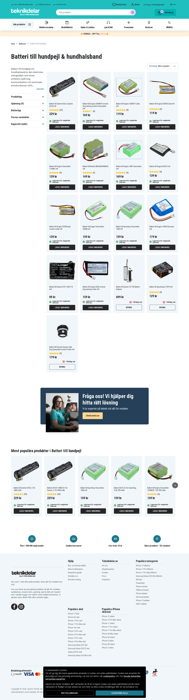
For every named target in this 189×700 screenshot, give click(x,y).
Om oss (105, 566)
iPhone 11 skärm (108, 623)
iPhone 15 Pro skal (75, 638)
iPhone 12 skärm (108, 616)
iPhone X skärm (108, 641)
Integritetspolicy (108, 569)
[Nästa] (175, 485)
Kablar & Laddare (88, 24)
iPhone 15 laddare (143, 600)
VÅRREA (169, 24)
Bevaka (129, 307)
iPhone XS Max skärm (110, 634)
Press (104, 576)
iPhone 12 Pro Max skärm (111, 620)
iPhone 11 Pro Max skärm (111, 630)
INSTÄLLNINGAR (69, 693)
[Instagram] (21, 606)
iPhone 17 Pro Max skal (77, 624)
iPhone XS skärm (108, 637)
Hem (13, 44)
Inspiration (106, 579)
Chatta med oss (92, 415)
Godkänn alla (119, 693)
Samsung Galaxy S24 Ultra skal (79, 655)
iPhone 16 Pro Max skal (77, 634)
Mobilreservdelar (46, 24)
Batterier (149, 24)
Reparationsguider (75, 573)
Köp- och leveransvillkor (77, 566)
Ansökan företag (74, 579)
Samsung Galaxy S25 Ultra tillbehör (149, 576)
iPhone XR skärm (108, 644)
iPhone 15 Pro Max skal (77, 641)
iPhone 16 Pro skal (75, 631)
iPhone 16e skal (74, 628)
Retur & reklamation (75, 569)
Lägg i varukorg (62, 127)
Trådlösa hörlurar (142, 590)
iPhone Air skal (73, 617)
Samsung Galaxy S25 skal (77, 645)
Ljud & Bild (108, 24)
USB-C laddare (141, 604)
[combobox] (96, 12)
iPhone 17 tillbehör (143, 566)
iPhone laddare (141, 593)
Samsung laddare (142, 597)
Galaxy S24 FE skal (75, 652)
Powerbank (128, 24)
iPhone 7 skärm (108, 648)
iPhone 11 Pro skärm (110, 627)
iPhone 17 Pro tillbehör (144, 569)
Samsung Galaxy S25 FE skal (78, 648)
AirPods (139, 579)
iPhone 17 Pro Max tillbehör (146, 573)
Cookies (105, 573)
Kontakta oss (73, 576)
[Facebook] (14, 606)
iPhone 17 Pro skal (75, 621)
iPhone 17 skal (73, 614)
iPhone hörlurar (142, 586)
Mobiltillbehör (67, 24)
